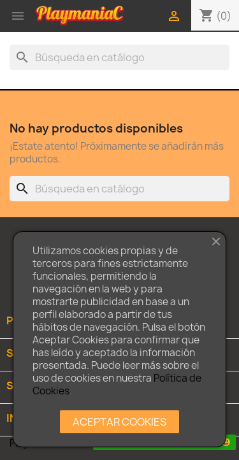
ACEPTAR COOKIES (119, 422)
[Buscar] (119, 57)
